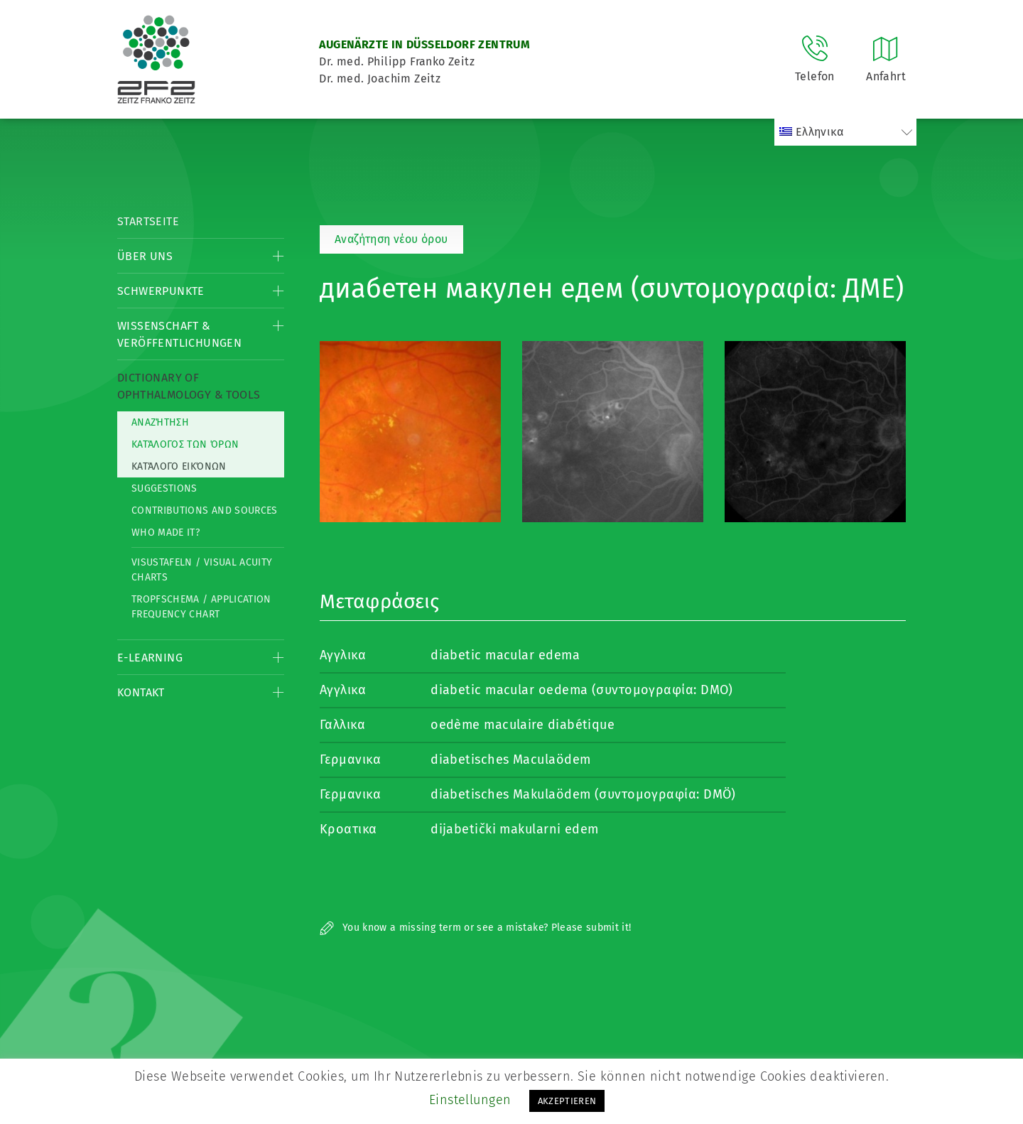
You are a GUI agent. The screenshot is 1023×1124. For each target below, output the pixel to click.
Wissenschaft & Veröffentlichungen (179, 334)
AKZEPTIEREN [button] (567, 1101)
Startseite (148, 221)
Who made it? (165, 532)
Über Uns (145, 256)
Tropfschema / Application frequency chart (201, 606)
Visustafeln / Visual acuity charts (201, 569)
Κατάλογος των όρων (185, 444)
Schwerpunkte (161, 291)
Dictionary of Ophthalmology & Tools (188, 386)
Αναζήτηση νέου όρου (391, 239)
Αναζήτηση (160, 422)
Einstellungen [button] (470, 1100)
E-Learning (150, 657)
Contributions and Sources (204, 510)
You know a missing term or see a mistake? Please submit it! (476, 928)
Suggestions (164, 488)
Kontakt (141, 692)
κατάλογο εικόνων (179, 466)
